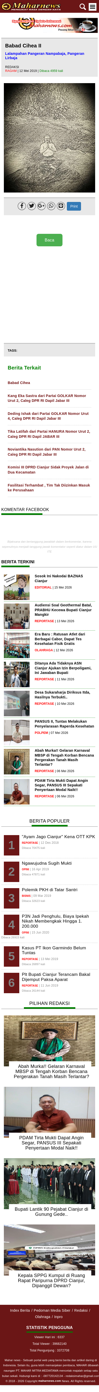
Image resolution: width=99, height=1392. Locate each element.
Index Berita (20, 1310)
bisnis (26, 896)
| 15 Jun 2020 (39, 932)
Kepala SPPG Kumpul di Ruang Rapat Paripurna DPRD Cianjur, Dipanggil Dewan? (51, 1280)
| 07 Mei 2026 (58, 733)
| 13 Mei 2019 (48, 959)
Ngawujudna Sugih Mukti (47, 863)
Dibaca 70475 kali (33, 847)
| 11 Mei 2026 (64, 679)
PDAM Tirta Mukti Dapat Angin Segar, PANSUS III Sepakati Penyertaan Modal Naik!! (61, 785)
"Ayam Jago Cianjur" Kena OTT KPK (58, 836)
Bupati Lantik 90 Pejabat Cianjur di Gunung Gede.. (51, 1212)
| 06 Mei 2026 (64, 771)
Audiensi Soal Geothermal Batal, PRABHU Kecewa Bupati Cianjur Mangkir (63, 609)
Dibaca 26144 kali (33, 990)
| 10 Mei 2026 (64, 704)
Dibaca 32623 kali (33, 900)
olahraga (44, 650)
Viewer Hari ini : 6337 (49, 1337)
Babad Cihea (19, 383)
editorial (43, 587)
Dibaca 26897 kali (33, 964)
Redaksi (81, 1310)
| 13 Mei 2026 (64, 621)
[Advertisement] (48, 295)
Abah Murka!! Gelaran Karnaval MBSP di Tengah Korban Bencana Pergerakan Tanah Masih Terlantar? (51, 1071)
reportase (44, 621)
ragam (11, 71)
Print (74, 206)
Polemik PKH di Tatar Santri (49, 889)
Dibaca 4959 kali (51, 71)
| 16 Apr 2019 (39, 869)
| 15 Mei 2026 (62, 587)
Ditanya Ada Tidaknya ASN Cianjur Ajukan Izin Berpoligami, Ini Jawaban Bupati (63, 667)
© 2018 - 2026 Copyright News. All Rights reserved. (51, 1381)
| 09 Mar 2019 (41, 896)
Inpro (58, 1317)
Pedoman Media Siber (52, 1310)
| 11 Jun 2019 (48, 985)
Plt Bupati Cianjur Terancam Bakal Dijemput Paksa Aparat (56, 977)
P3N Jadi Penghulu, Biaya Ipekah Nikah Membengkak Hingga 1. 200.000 (55, 921)
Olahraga (42, 1317)
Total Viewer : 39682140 (49, 1344)
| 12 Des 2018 (49, 843)
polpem (41, 733)
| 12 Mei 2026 (63, 650)
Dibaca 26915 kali (12, 937)
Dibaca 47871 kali (33, 874)
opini (25, 869)
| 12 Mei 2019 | (28, 71)
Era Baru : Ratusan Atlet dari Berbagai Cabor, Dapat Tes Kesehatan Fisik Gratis (60, 638)
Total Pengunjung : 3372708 (49, 1350)
